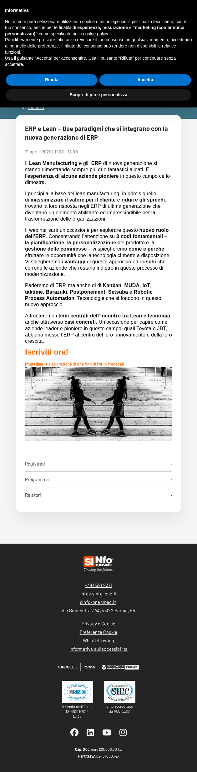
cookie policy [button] (95, 33)
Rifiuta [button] (52, 79)
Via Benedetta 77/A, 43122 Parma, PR (99, 610)
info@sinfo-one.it (98, 593)
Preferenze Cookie (99, 632)
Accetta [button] (145, 79)
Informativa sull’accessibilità (98, 649)
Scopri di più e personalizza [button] (98, 94)
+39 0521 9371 (98, 585)
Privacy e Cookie (99, 623)
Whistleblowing (98, 640)
